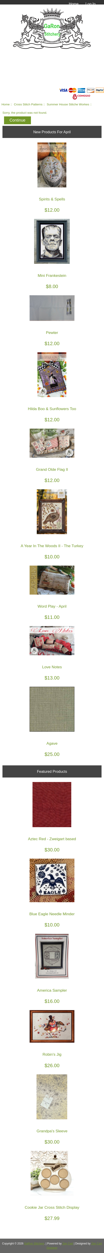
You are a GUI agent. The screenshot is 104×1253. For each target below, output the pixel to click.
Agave (51, 743)
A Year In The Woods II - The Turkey (52, 546)
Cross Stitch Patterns (28, 104)
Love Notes (52, 667)
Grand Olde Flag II (52, 469)
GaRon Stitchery (34, 1243)
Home (74, 4)
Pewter (52, 333)
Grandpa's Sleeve (52, 1131)
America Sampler (52, 990)
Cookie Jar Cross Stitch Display (52, 1207)
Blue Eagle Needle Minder (52, 914)
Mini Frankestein (52, 275)
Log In (90, 4)
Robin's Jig (52, 1054)
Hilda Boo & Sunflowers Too (52, 409)
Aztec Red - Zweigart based (52, 839)
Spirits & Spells (52, 199)
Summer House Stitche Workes (68, 104)
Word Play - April (51, 606)
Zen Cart (67, 1243)
